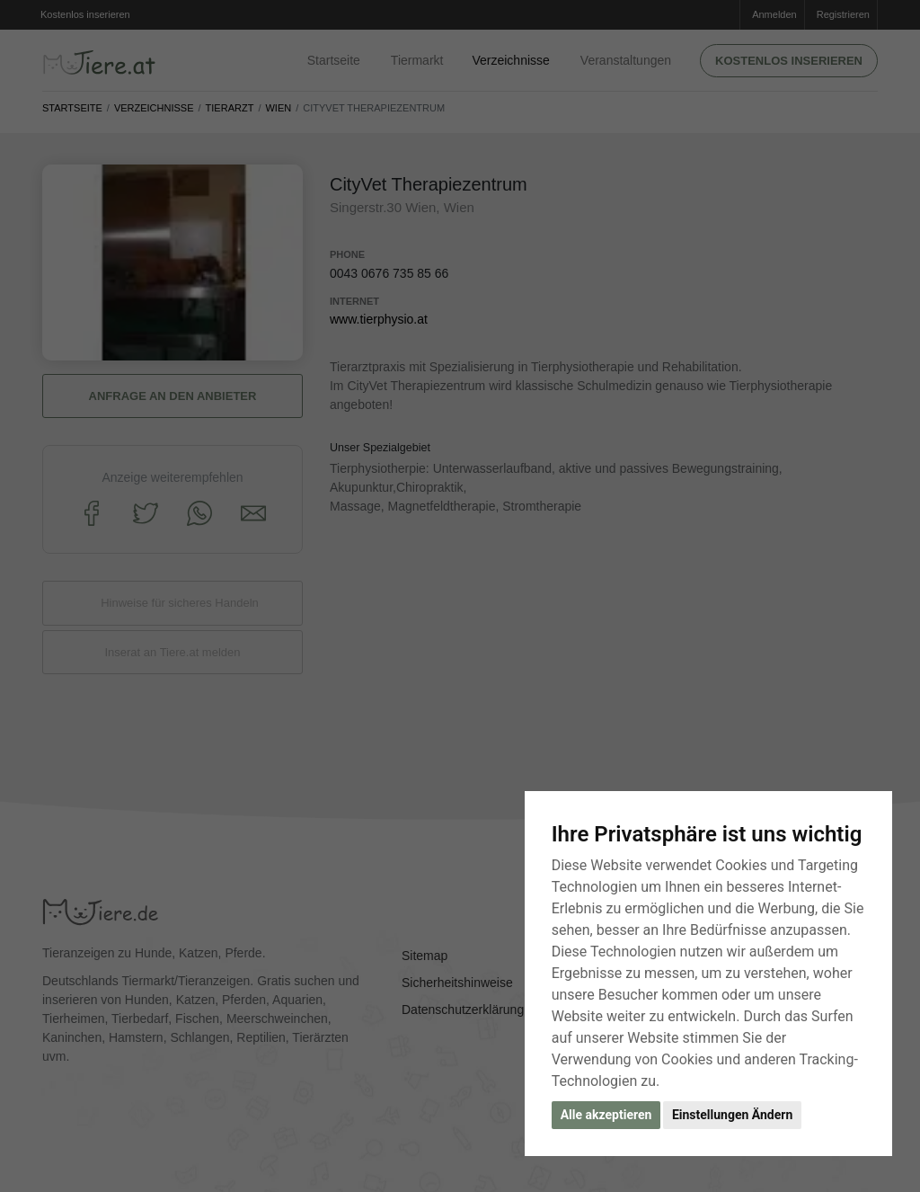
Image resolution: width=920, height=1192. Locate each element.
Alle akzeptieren (606, 1114)
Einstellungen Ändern (732, 1114)
